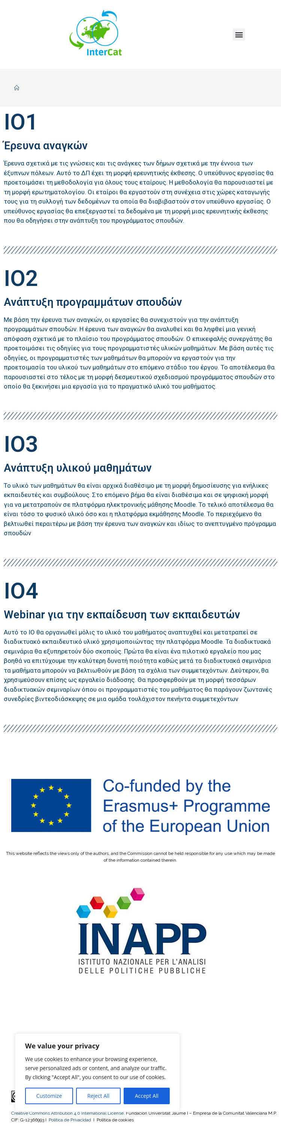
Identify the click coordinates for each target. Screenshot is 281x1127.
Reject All (98, 1095)
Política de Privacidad (70, 1120)
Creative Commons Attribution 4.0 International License (67, 1113)
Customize (49, 1095)
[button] (239, 34)
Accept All (146, 1095)
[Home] (16, 88)
